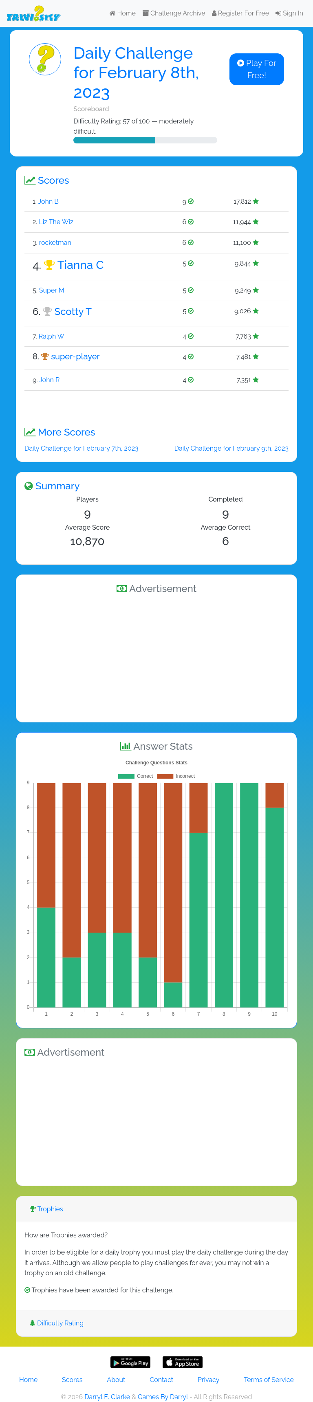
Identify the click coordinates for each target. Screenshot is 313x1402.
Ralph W (51, 336)
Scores (72, 1380)
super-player (75, 356)
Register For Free (240, 13)
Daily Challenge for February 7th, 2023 (81, 448)
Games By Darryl (163, 1397)
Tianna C (80, 265)
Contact (161, 1380)
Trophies (46, 1209)
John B (48, 201)
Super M (51, 290)
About (116, 1380)
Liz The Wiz (56, 222)
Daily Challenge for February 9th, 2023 (231, 448)
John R (49, 380)
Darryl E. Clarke (107, 1397)
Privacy (208, 1380)
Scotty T (73, 311)
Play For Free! (256, 69)
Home (123, 13)
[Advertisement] (156, 657)
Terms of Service (269, 1380)
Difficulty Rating (57, 1323)
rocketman (55, 243)
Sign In (289, 13)
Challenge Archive (173, 13)
